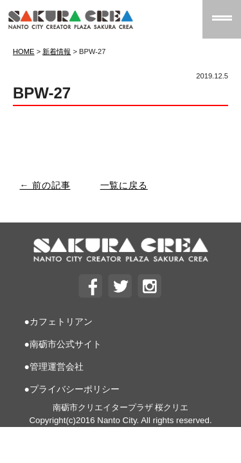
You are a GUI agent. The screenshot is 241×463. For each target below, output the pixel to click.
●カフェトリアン (58, 321)
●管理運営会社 (54, 366)
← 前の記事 (45, 185)
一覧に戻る (124, 185)
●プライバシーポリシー (72, 389)
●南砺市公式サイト (63, 344)
